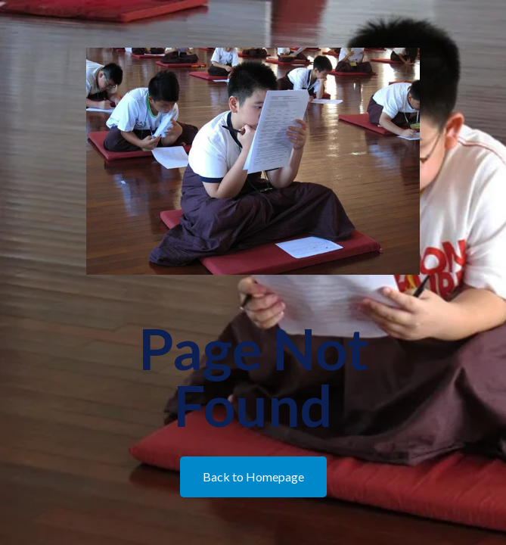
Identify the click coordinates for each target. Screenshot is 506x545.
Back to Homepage (253, 476)
